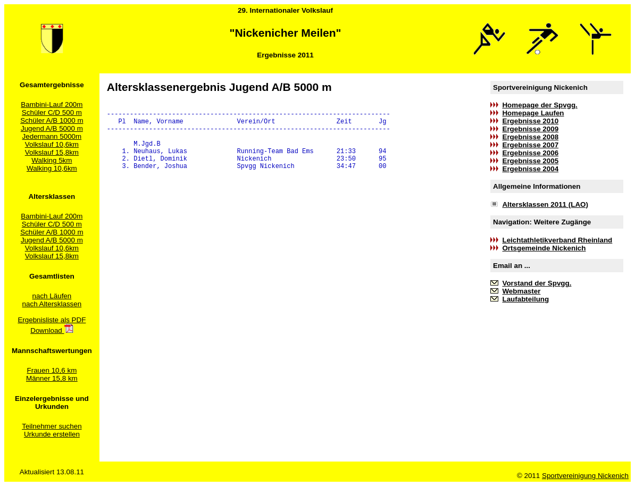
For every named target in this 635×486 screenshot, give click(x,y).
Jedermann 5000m (52, 136)
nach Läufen (52, 296)
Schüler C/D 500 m (52, 112)
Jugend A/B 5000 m (52, 128)
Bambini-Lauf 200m (51, 104)
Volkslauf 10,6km (52, 144)
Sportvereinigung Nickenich (585, 476)
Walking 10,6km (52, 168)
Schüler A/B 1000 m (51, 120)
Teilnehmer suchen (51, 426)
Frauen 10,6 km (52, 370)
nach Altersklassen (52, 304)
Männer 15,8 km (52, 378)
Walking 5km (51, 160)
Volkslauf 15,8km (52, 152)
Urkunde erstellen (52, 434)
